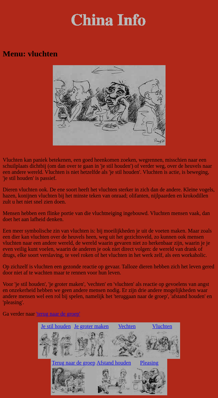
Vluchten (162, 326)
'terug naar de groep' (58, 314)
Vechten (127, 326)
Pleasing (149, 363)
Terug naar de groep (73, 363)
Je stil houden (56, 326)
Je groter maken (91, 326)
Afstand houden (113, 363)
